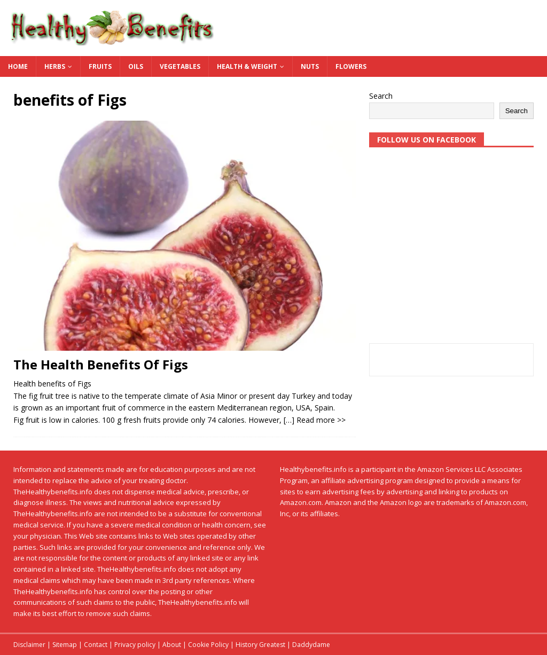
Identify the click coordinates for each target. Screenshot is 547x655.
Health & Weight (247, 66)
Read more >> (321, 420)
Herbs (54, 66)
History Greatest (260, 644)
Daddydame (311, 644)
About (171, 644)
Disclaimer (29, 644)
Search (381, 96)
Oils (135, 66)
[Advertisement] (451, 250)
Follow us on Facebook (426, 140)
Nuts (310, 66)
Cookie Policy (208, 644)
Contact (95, 644)
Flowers (350, 66)
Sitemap (64, 644)
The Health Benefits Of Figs (100, 364)
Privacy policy (134, 644)
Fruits (100, 66)
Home (18, 66)
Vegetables (180, 66)
